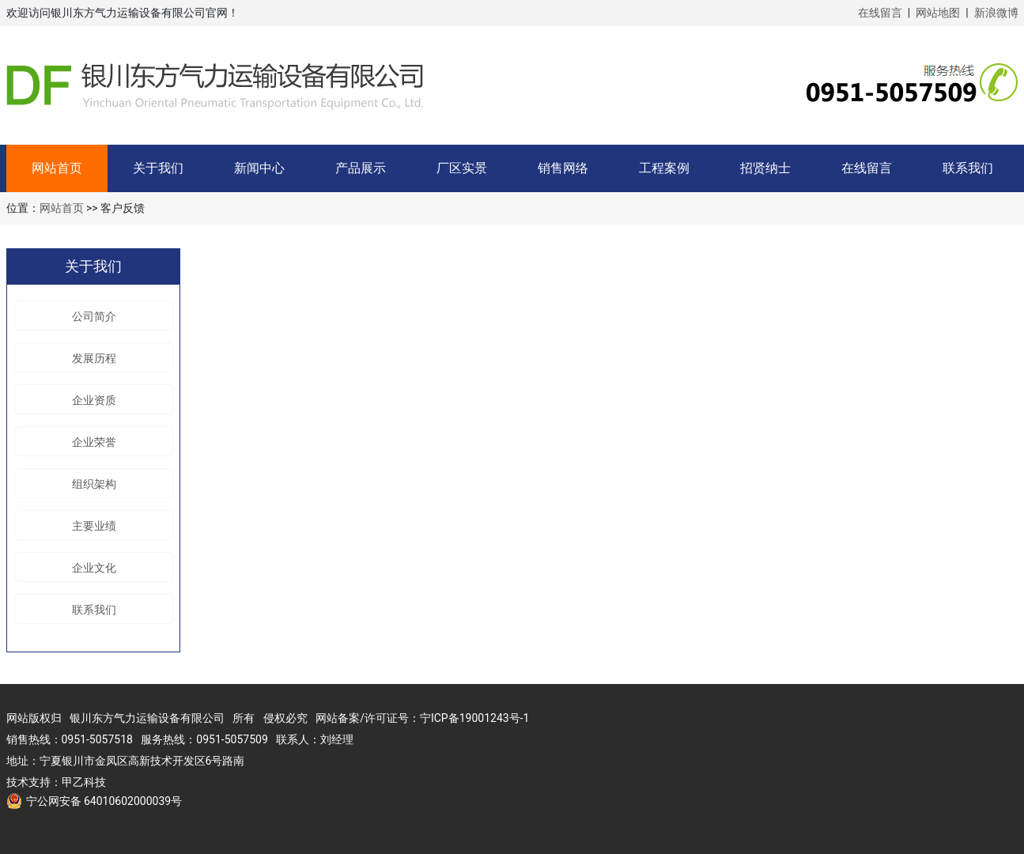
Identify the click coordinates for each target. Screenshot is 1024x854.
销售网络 (563, 168)
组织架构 (94, 484)
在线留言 (880, 12)
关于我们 (158, 168)
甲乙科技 (84, 782)
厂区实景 (461, 168)
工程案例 (664, 168)
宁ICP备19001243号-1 (474, 718)
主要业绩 (94, 526)
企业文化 (94, 567)
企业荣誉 (94, 442)
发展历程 (94, 358)
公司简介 (94, 316)
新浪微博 (996, 12)
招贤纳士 (765, 168)
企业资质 (94, 400)
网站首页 (57, 168)
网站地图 (938, 12)
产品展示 (360, 168)
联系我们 (968, 168)
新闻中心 (259, 168)
